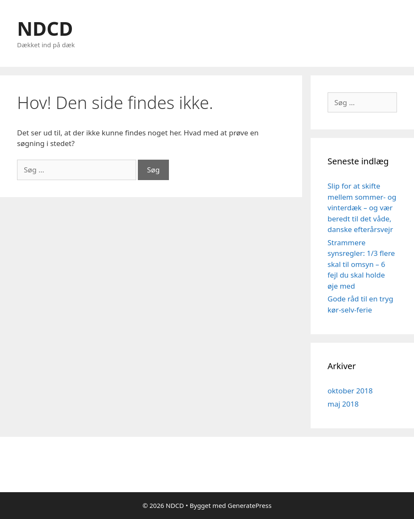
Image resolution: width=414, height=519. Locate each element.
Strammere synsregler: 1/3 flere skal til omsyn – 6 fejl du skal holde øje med (361, 264)
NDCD (45, 28)
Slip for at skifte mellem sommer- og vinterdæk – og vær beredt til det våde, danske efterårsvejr (362, 207)
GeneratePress (249, 505)
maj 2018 (343, 404)
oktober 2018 (350, 391)
